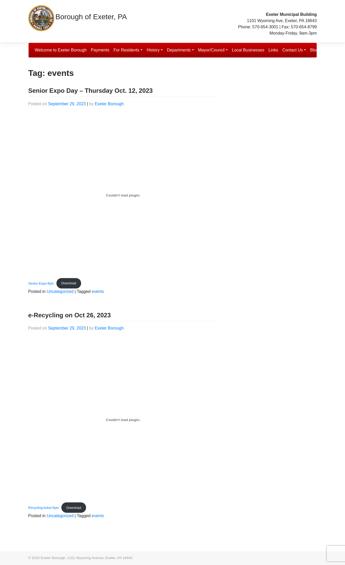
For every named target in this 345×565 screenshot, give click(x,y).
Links (273, 50)
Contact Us (292, 50)
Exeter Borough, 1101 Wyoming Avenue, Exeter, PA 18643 (86, 558)
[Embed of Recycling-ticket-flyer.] (123, 420)
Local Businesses (248, 50)
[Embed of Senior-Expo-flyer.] (123, 195)
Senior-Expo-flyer (41, 283)
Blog (314, 50)
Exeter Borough (109, 104)
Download (68, 283)
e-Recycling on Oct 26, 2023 (69, 315)
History (153, 50)
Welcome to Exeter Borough (61, 50)
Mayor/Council (211, 50)
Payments (100, 50)
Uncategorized (60, 291)
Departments (179, 50)
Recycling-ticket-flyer (43, 508)
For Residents (126, 50)
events (98, 291)
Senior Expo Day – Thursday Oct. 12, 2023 (90, 90)
